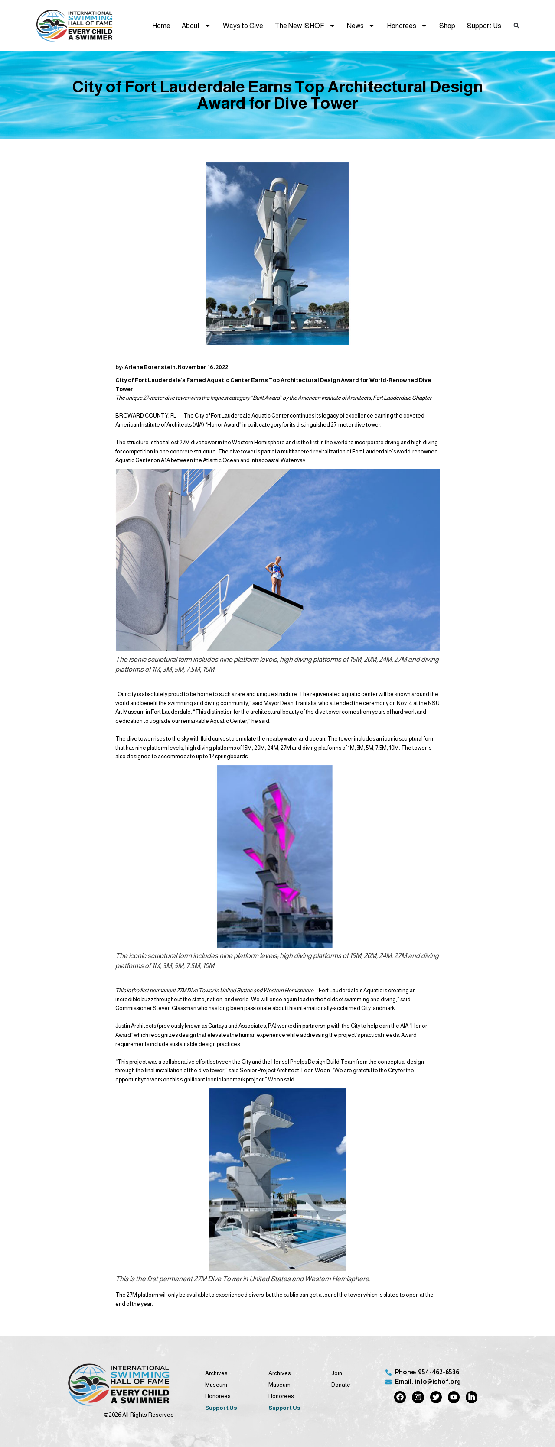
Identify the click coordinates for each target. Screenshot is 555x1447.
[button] (517, 25)
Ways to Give (243, 25)
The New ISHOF (305, 25)
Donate (340, 1385)
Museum (216, 1385)
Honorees (407, 25)
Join (336, 1373)
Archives (216, 1373)
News (361, 25)
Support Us (484, 25)
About (196, 25)
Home (161, 25)
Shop (447, 25)
